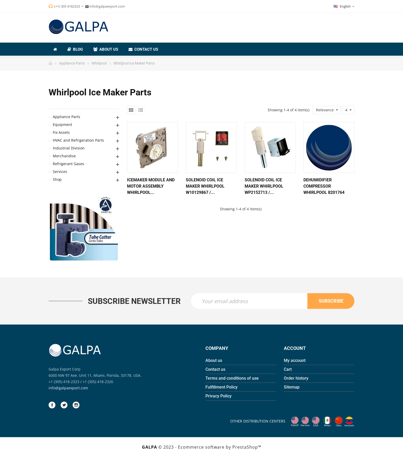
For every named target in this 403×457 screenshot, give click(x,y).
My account (295, 360)
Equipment (62, 124)
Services (60, 171)
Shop (57, 179)
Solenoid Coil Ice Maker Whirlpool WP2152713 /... (264, 186)
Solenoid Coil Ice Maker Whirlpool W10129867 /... (205, 186)
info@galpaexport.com (68, 387)
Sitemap (292, 387)
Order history (296, 378)
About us (213, 360)
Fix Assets (61, 132)
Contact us (215, 369)
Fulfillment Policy (221, 387)
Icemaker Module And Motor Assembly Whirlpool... (151, 186)
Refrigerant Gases (68, 163)
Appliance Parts (66, 116)
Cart (288, 369)
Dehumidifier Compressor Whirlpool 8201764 (323, 186)
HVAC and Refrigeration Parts (78, 140)
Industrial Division (69, 148)
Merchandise (64, 155)
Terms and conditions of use (232, 378)
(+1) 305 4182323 (67, 6)
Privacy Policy (218, 396)
